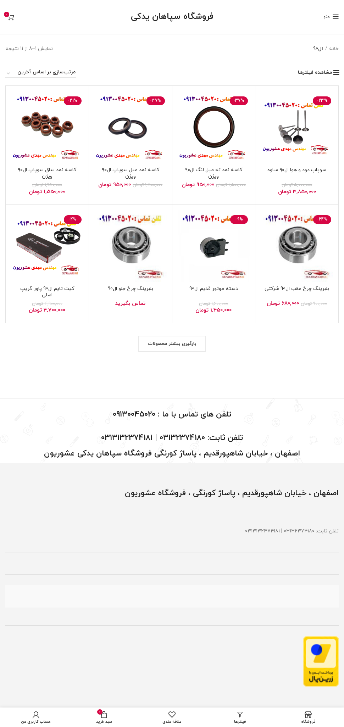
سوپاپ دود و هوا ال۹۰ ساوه (296, 170)
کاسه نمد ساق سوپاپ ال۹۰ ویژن (47, 173)
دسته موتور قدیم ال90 (213, 288)
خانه (334, 48)
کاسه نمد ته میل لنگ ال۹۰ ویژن (213, 173)
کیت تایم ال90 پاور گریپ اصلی (47, 291)
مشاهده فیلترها (315, 72)
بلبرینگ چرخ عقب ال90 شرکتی (297, 288)
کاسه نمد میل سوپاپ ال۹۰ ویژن (130, 173)
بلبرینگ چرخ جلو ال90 (130, 288)
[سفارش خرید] (40, 73)
